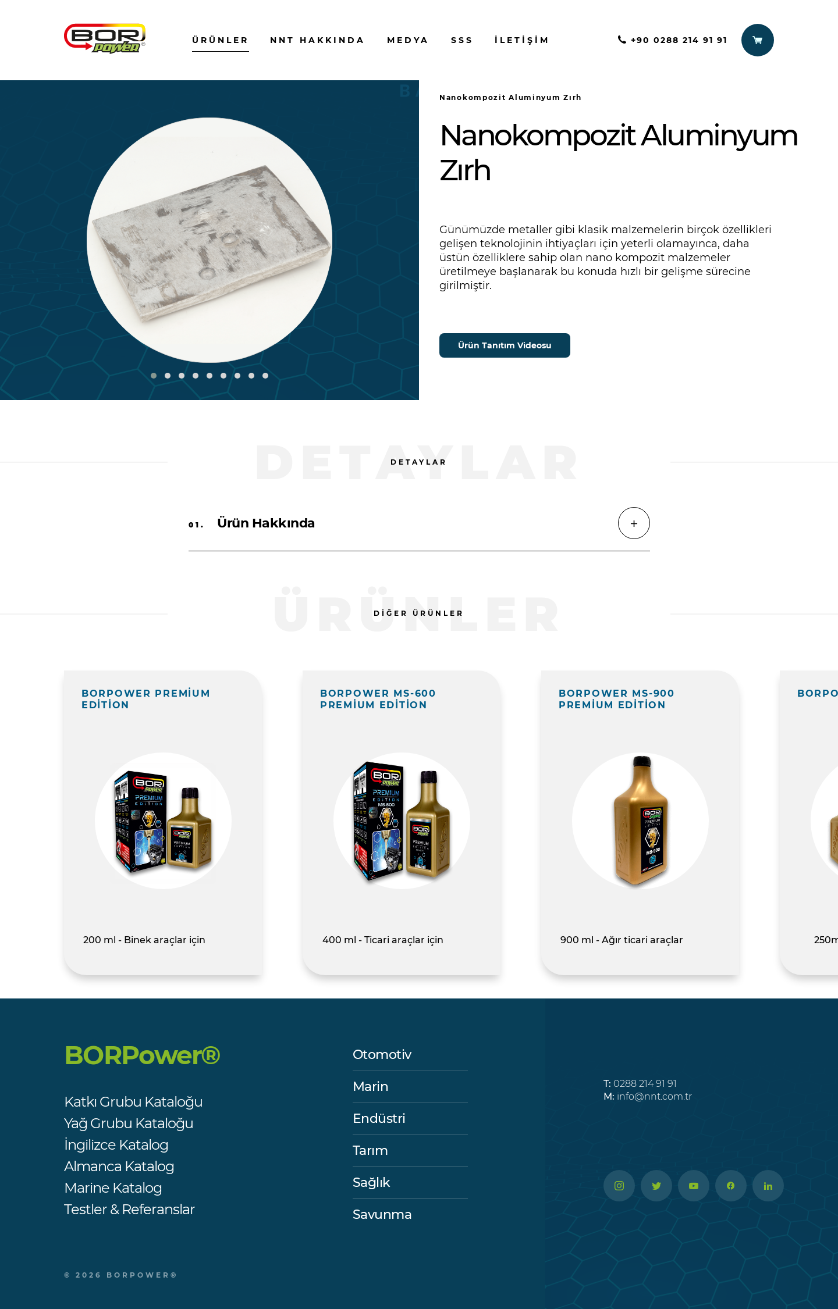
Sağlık (371, 1182)
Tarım (370, 1150)
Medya (408, 40)
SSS (462, 40)
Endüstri (379, 1118)
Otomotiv (382, 1054)
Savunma (382, 1214)
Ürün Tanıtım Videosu (505, 345)
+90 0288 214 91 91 (672, 40)
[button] (154, 375)
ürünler (220, 40)
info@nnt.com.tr (647, 1096)
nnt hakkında (317, 40)
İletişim (522, 40)
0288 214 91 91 (640, 1083)
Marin (371, 1086)
